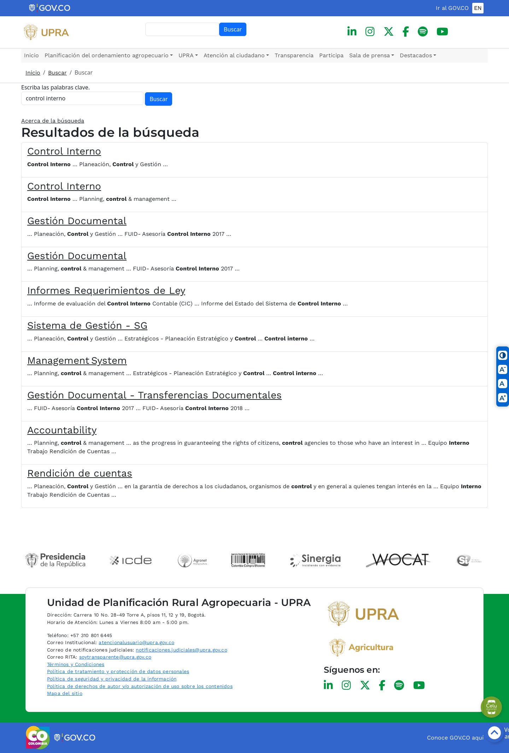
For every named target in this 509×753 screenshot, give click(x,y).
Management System (77, 360)
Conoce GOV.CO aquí (455, 737)
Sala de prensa (369, 55)
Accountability (61, 430)
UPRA (186, 55)
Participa (331, 55)
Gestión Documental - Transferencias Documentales (154, 395)
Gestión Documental (77, 221)
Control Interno (64, 151)
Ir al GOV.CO (452, 8)
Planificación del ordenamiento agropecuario (107, 55)
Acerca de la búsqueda (52, 120)
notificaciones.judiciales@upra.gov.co (181, 650)
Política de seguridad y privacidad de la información (111, 679)
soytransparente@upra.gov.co (115, 657)
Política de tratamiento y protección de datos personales (118, 671)
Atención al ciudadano (234, 55)
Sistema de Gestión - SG (87, 325)
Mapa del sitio (64, 693)
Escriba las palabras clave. (55, 87)
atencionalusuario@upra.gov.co (136, 642)
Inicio (31, 55)
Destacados (416, 55)
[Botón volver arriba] (494, 732)
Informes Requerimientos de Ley (106, 290)
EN (478, 8)
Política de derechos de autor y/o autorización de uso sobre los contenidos (140, 686)
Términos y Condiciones (75, 664)
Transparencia (294, 55)
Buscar (233, 29)
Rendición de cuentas (79, 473)
